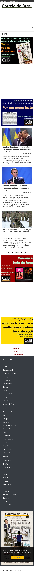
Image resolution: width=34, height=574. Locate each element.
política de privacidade (9, 554)
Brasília (5, 464)
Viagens (5, 456)
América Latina (8, 461)
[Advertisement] (17, 18)
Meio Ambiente (8, 439)
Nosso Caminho (17, 351)
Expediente (17, 348)
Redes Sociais (7, 484)
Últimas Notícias (8, 404)
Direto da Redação (9, 373)
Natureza (6, 442)
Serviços (6, 491)
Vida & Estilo (7, 505)
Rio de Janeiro (7, 449)
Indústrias (6, 436)
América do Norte (9, 412)
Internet (6, 474)
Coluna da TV (7, 467)
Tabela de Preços (17, 354)
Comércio (6, 471)
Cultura (5, 367)
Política (5, 401)
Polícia (5, 397)
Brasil (5, 363)
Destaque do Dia (8, 370)
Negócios (6, 446)
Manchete (6, 478)
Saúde (5, 488)
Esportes (6, 422)
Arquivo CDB (7, 360)
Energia (5, 419)
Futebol (5, 432)
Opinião (5, 390)
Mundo (5, 481)
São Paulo (6, 453)
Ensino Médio (7, 384)
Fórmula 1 (6, 429)
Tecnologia (6, 498)
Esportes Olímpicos (9, 425)
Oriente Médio (8, 394)
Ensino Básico (7, 380)
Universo (6, 501)
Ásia (4, 415)
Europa (5, 387)
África (5, 408)
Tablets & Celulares (9, 495)
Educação (6, 377)
